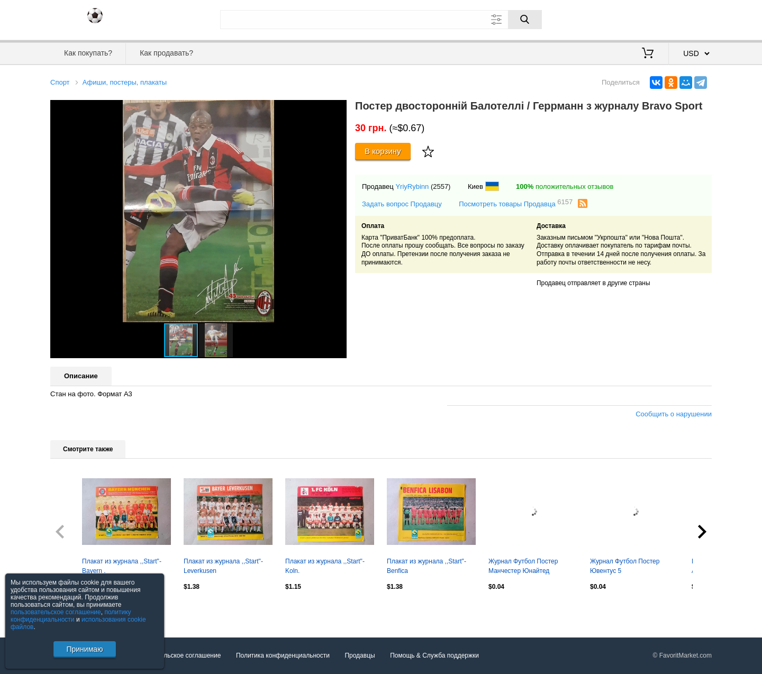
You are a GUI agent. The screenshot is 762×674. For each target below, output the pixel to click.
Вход (649, 18)
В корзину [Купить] (383, 151)
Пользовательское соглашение (175, 655)
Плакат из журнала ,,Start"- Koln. (325, 566)
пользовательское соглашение (56, 612)
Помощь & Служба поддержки (434, 655)
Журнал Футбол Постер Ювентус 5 (624, 566)
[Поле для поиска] (381, 19)
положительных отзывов (564, 186)
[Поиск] (525, 19)
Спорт (60, 82)
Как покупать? (88, 53)
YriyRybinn (412, 186)
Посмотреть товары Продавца (516, 203)
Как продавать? (166, 53)
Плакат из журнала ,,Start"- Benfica (426, 566)
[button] (337, 109)
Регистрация (690, 18)
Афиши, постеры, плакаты (125, 82)
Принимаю (84, 649)
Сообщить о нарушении (674, 414)
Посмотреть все (73, 609)
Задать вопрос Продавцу (402, 204)
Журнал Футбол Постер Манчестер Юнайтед (523, 566)
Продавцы (359, 655)
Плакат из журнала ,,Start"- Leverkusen (223, 566)
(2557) (441, 186)
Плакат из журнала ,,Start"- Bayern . (121, 566)
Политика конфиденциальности (283, 655)
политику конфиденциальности (71, 615)
